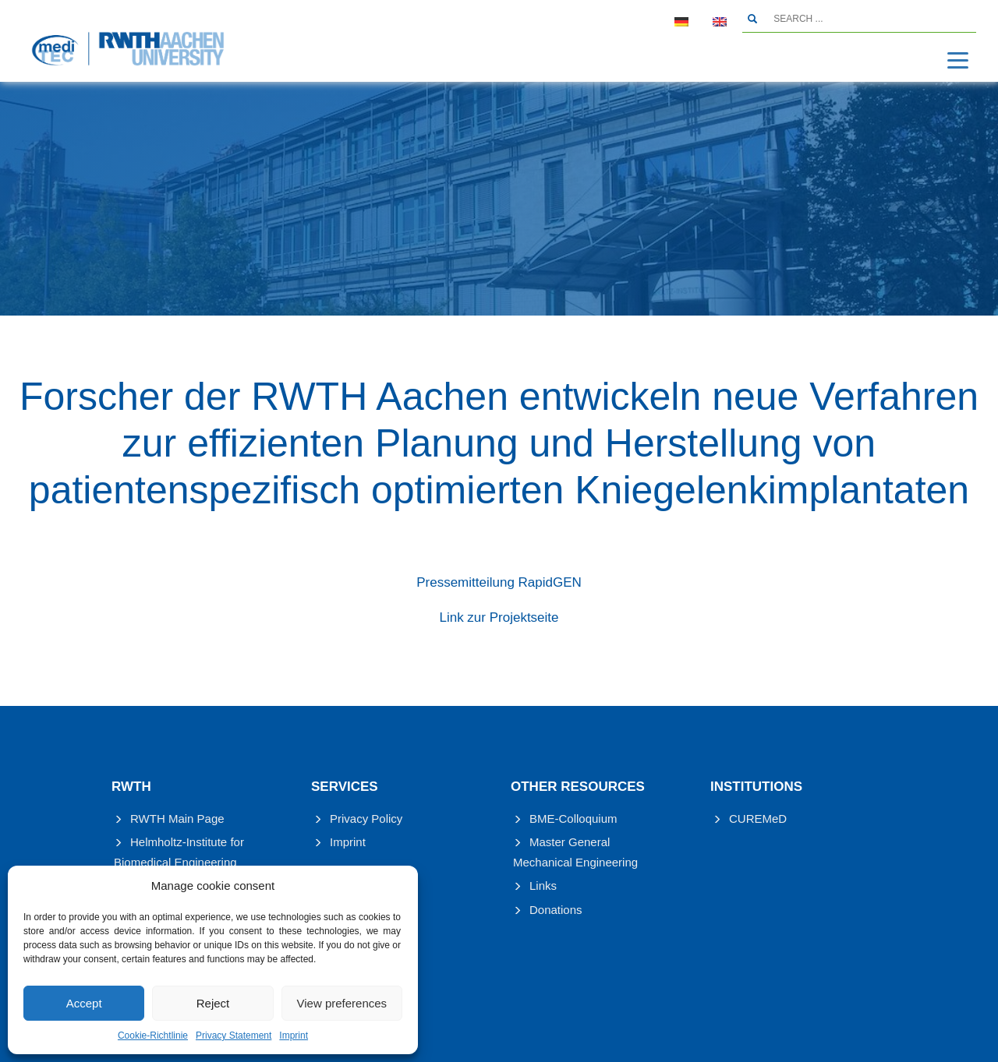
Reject (213, 1003)
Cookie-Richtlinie (153, 1035)
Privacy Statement (233, 1035)
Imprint (293, 1035)
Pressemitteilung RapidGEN (499, 582)
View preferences (342, 1003)
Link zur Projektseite (498, 617)
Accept (84, 1003)
